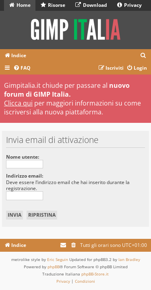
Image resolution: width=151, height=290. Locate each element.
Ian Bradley (129, 259)
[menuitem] (143, 55)
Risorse (53, 5)
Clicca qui (18, 103)
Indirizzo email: (24, 175)
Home (20, 5)
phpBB (54, 266)
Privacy (129, 5)
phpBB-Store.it (95, 274)
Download (91, 5)
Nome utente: (22, 156)
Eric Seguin (57, 259)
